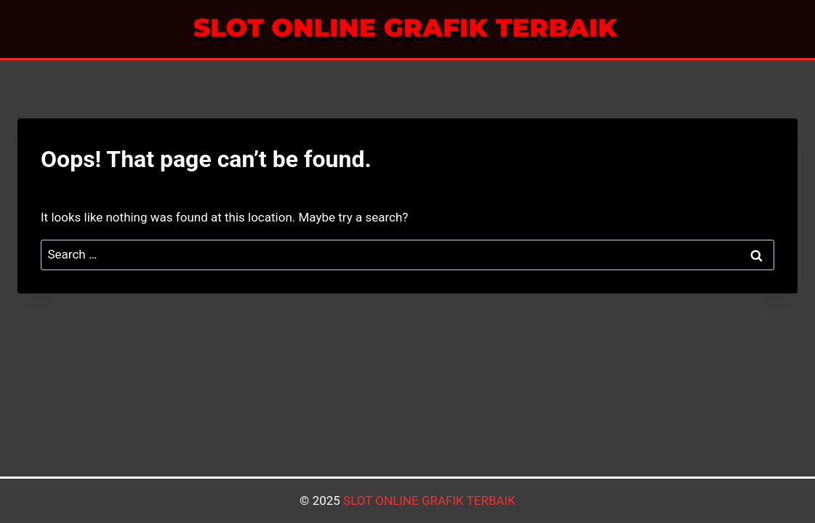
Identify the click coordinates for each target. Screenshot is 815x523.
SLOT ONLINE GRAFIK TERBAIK (429, 500)
